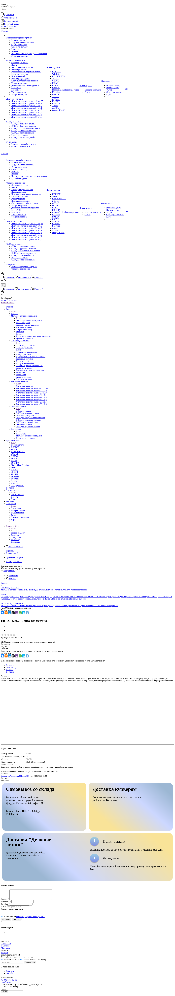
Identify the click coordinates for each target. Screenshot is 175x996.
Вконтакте (12, 576)
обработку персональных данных (30, 918)
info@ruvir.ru (9, 571)
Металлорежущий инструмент (29, 320)
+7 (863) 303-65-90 (9, 26)
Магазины (5, 950)
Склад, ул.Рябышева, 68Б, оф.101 (15, 776)
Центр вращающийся (128, 596)
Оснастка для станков (25, 345)
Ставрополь (16, 537)
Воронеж (15, 535)
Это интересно (17, 495)
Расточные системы (97, 596)
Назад (13, 311)
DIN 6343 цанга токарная (83, 606)
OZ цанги (13, 606)
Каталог (14, 314)
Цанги (20, 596)
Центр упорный (112, 596)
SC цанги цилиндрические (50, 606)
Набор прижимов (52, 596)
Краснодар (15, 542)
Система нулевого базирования (150, 596)
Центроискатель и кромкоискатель (74, 596)
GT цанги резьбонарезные (28, 606)
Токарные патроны (78, 599)
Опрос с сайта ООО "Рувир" (33, 961)
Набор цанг (67, 606)
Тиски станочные (62, 599)
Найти (4, 994)
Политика (5, 948)
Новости (4, 954)
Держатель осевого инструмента (22, 599)
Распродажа (21, 433)
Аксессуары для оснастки (34, 596)
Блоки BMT (50, 599)
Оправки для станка (9, 596)
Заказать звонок (7, 302)
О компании (16, 508)
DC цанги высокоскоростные (106, 606)
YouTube (11, 579)
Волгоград (15, 540)
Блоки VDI (40, 599)
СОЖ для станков (23, 411)
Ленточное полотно (24, 386)
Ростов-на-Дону (18, 533)
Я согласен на (24, 918)
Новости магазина (11, 961)
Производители (17, 445)
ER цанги (5, 606)
